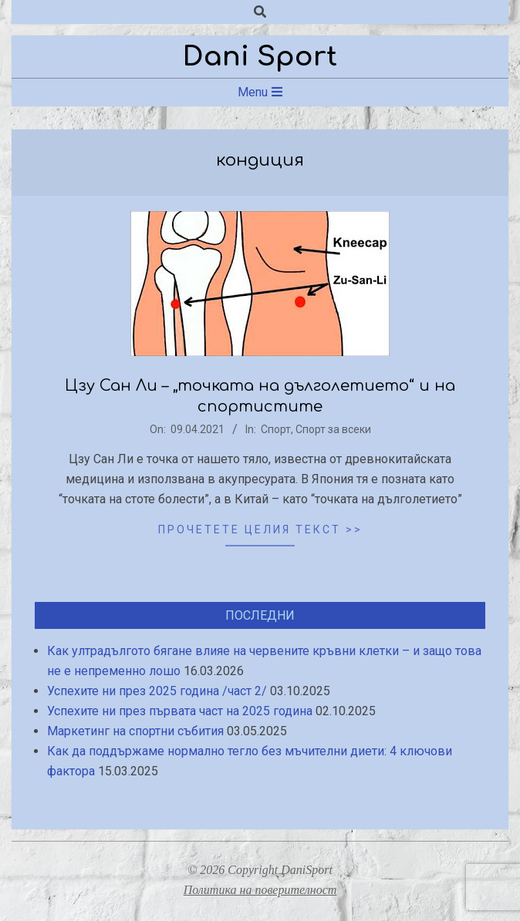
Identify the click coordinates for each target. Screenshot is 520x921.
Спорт (276, 429)
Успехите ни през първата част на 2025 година (179, 711)
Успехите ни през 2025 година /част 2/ (157, 691)
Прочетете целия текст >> (260, 529)
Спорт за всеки (333, 429)
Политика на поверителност (260, 889)
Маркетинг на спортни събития (135, 731)
